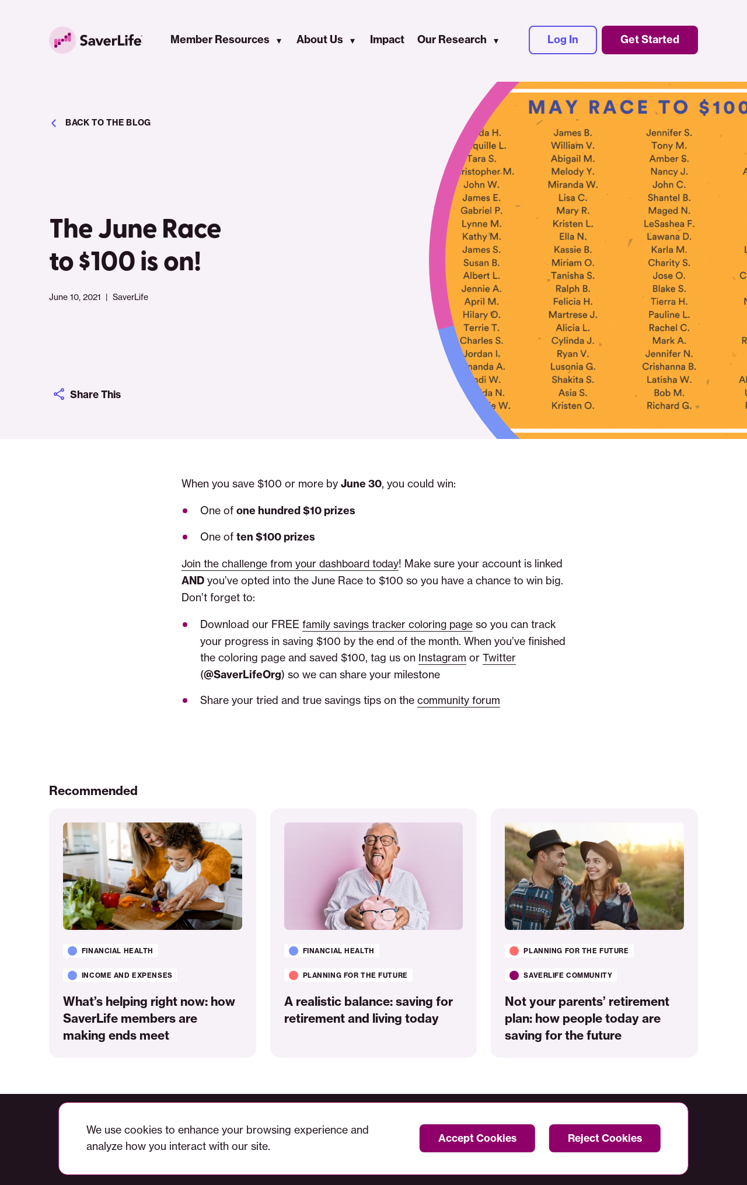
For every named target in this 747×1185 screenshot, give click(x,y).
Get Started (649, 40)
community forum (459, 700)
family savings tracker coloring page (389, 624)
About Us (319, 40)
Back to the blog (100, 123)
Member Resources (220, 40)
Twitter (500, 657)
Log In (562, 40)
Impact (387, 40)
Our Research (452, 40)
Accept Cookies (472, 1138)
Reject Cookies (603, 1138)
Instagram (442, 657)
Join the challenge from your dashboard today (293, 563)
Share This (88, 394)
